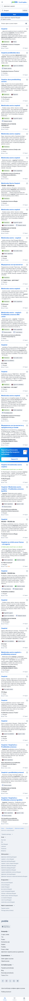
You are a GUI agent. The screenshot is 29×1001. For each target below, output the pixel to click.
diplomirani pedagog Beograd (8, 867)
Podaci (3, 939)
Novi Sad (3, 840)
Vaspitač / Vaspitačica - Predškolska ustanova (9, 746)
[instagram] (6, 980)
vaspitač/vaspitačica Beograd (8, 870)
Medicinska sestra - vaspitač (11, 238)
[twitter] (10, 980)
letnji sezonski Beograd (7, 882)
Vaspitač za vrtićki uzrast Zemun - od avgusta (12, 543)
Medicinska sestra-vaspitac (10, 134)
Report (25, 48)
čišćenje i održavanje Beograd (8, 893)
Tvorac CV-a (4, 975)
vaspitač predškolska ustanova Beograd (11, 872)
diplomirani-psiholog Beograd (8, 861)
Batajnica (3, 850)
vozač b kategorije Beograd (8, 891)
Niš (2, 842)
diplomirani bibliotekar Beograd (8, 865)
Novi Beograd (4, 844)
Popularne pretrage (7, 834)
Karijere (3, 944)
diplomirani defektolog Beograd (8, 857)
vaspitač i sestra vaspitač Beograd (9, 863)
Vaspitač (4, 29)
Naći (14, 14)
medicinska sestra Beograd (8, 902)
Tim (2, 937)
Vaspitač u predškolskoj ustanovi (12, 772)
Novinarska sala (5, 942)
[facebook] (2, 980)
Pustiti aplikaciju (24, 2)
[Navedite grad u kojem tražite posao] (14, 10)
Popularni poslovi (5, 908)
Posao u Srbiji (4, 949)
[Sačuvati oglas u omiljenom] (27, 29)
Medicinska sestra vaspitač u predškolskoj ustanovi (11, 653)
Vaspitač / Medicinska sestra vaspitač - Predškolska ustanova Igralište (12, 489)
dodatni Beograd (5, 887)
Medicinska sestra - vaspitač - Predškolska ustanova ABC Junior (11, 314)
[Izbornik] (2, 2)
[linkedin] (13, 980)
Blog (2, 970)
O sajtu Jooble (5, 934)
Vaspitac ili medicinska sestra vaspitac (11, 466)
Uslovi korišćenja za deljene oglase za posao (13, 988)
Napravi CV (14, 459)
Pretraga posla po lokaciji (7, 910)
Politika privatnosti (6, 991)
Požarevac (3, 848)
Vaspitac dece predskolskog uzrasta (11, 80)
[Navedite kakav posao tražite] (14, 6)
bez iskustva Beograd (6, 889)
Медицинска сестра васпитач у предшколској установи (12, 426)
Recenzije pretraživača (7, 973)
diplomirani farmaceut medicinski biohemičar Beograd (14, 876)
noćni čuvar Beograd (6, 900)
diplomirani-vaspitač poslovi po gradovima (12, 952)
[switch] (26, 23)
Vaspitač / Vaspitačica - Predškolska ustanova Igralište (11, 799)
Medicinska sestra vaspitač (10, 105)
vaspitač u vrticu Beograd (7, 859)
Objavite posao (5, 961)
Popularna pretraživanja (7, 968)
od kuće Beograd (5, 884)
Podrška (3, 947)
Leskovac (3, 846)
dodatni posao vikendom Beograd (9, 895)
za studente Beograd (6, 897)
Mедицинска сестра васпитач (12, 264)
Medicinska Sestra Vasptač (10, 183)
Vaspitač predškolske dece (10, 53)
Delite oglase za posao (7, 958)
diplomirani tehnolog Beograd (8, 874)
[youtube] (17, 980)
